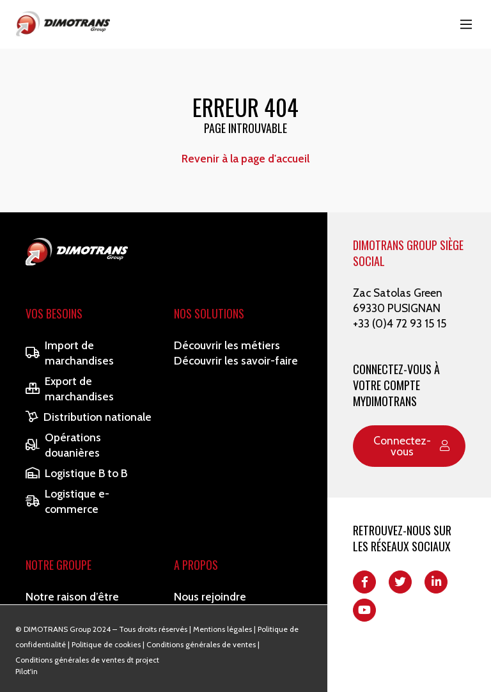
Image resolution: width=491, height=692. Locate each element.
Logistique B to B (76, 473)
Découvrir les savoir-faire (236, 360)
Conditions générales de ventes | (203, 644)
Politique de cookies (106, 644)
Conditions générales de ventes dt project (87, 659)
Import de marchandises (70, 352)
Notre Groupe (58, 564)
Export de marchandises (70, 388)
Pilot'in (26, 671)
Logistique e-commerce (67, 501)
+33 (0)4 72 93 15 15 (399, 323)
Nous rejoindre (210, 596)
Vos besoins (54, 313)
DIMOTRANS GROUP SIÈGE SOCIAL (408, 253)
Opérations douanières (63, 444)
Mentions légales (222, 629)
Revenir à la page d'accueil (245, 158)
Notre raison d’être (72, 596)
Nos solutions (209, 313)
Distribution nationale (89, 416)
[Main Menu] (466, 24)
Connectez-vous (411, 446)
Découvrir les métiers (227, 345)
